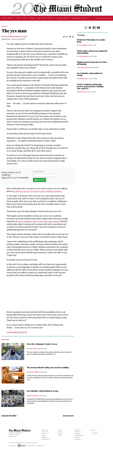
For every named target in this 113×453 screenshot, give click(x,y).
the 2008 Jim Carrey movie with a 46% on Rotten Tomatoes (38, 191)
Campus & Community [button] (8, 18)
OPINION (4, 26)
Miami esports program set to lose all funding (92, 63)
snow (20, 221)
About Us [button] (85, 18)
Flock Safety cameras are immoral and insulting (92, 52)
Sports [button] (25, 18)
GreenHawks (45, 439)
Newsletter (66, 18)
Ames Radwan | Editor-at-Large (15, 36)
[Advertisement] (36, 293)
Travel (60, 435)
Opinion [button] (18, 18)
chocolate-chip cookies (50, 221)
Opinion (44, 433)
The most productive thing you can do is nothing (48, 367)
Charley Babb (83, 56)
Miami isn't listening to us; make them (91, 41)
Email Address (38, 172)
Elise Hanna (83, 92)
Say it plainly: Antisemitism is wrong (42, 391)
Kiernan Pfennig (84, 67)
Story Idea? (105, 18)
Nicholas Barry (33, 395)
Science (60, 433)
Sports (43, 435)
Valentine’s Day (30, 221)
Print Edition (51, 18)
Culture (60, 430)
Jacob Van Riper (34, 372)
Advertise (98, 18)
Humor (60, 432)
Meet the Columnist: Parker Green (42, 344)
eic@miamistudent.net (16, 433)
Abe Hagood (83, 45)
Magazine (59, 18)
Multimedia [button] (32, 18)
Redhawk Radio (76, 18)
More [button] (43, 18)
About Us (77, 430)
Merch (39, 18)
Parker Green (33, 348)
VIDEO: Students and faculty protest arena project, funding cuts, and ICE (90, 86)
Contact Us (77, 432)
